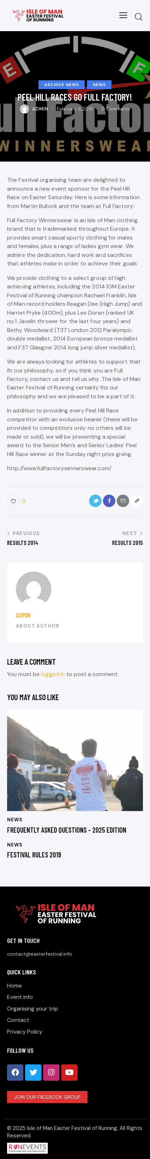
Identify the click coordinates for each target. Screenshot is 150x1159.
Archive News (61, 84)
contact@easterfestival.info (39, 954)
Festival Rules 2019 (34, 854)
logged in (53, 674)
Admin (23, 615)
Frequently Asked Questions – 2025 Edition (66, 830)
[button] (123, 15)
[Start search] (138, 17)
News (99, 84)
